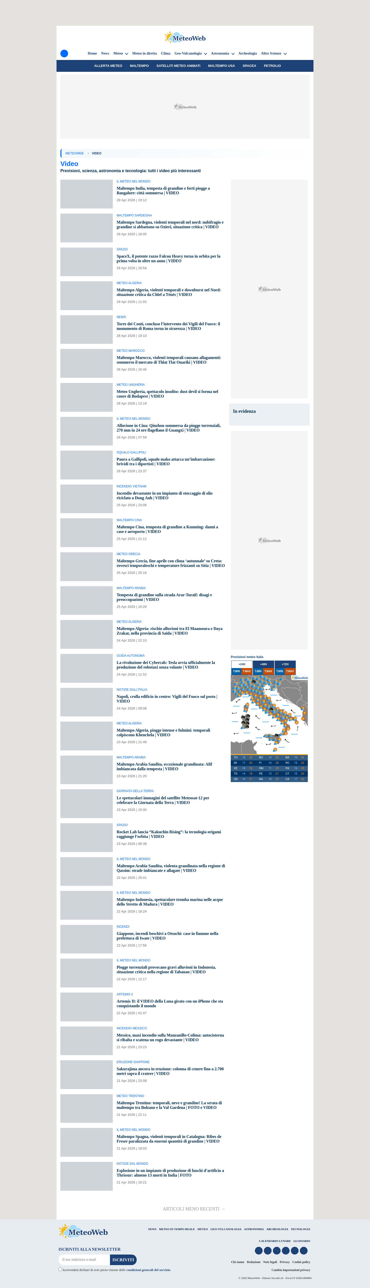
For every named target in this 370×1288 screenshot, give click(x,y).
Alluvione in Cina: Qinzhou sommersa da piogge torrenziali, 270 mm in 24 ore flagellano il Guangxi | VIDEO (169, 427)
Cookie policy (301, 1262)
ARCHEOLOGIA (277, 1229)
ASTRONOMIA (254, 1229)
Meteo (118, 53)
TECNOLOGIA (300, 1229)
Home (92, 53)
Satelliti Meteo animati (178, 66)
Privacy (285, 1262)
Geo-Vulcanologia (188, 53)
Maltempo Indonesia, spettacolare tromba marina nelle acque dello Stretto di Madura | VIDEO (170, 901)
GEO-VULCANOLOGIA (225, 1229)
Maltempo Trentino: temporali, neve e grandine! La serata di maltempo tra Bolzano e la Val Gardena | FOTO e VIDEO (169, 1105)
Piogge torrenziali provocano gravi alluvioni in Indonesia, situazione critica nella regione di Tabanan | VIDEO (166, 969)
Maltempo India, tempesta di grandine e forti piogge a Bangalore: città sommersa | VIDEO (163, 190)
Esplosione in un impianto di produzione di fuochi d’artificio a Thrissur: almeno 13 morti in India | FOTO (170, 1172)
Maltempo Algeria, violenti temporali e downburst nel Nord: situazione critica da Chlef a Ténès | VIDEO (169, 292)
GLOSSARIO (301, 1240)
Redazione (254, 1262)
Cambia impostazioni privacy (291, 1270)
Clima (166, 53)
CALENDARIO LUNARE (275, 1240)
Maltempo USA (221, 66)
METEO (202, 1229)
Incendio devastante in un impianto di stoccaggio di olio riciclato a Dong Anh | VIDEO (164, 495)
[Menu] (64, 53)
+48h (263, 664)
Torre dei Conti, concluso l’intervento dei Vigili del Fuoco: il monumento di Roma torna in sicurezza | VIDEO (168, 326)
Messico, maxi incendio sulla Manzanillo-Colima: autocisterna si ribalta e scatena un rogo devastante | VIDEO (170, 1037)
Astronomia (220, 53)
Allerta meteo (108, 66)
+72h (285, 664)
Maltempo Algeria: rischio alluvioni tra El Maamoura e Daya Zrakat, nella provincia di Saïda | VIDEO (170, 630)
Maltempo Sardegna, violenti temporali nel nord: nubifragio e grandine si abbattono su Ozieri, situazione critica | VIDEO (170, 224)
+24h (241, 664)
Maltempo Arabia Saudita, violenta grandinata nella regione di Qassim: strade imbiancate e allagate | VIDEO (171, 868)
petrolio (272, 66)
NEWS (152, 1229)
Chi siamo (237, 1262)
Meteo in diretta (144, 53)
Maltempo (139, 66)
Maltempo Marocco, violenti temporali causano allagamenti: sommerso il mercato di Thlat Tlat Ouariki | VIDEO (169, 359)
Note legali (270, 1262)
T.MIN (236, 671)
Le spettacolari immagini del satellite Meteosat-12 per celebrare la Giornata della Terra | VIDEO (163, 800)
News (105, 53)
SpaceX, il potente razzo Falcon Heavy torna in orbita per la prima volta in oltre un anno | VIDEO (168, 258)
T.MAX (247, 671)
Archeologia (247, 53)
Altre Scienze (271, 53)
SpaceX (249, 66)
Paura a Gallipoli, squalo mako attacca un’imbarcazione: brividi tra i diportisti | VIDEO (166, 461)
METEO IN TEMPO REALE (177, 1229)
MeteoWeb (75, 153)
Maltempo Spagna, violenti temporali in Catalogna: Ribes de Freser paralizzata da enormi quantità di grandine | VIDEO (169, 1138)
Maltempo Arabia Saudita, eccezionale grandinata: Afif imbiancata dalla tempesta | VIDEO (164, 766)
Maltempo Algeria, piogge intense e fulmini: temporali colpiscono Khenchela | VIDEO (163, 732)
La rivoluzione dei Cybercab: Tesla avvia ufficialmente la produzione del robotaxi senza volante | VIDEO (166, 664)
